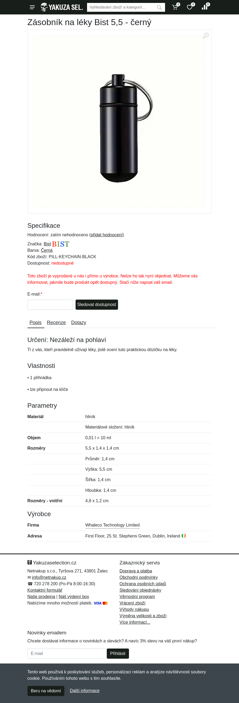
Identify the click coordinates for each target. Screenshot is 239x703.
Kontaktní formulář (45, 590)
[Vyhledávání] (120, 7)
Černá (47, 250)
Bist (47, 244)
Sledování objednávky (141, 590)
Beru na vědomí (46, 691)
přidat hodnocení (107, 235)
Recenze (56, 322)
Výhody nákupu (134, 609)
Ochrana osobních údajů (143, 584)
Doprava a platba (136, 571)
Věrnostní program (137, 596)
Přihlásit (118, 653)
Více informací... (135, 622)
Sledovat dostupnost (96, 304)
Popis (36, 322)
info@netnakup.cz (49, 577)
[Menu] (32, 7)
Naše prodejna (41, 596)
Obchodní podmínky (139, 577)
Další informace (84, 690)
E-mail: (34, 294)
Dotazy (78, 322)
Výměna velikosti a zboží (143, 616)
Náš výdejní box (74, 596)
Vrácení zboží (133, 603)
